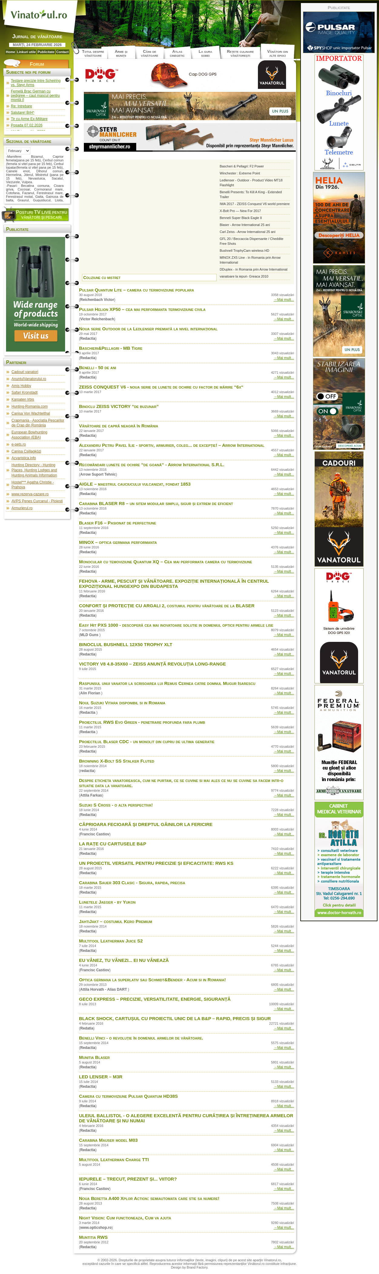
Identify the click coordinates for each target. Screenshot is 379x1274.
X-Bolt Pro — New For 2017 (240, 211)
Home (10, 52)
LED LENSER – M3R (100, 1076)
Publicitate (46, 52)
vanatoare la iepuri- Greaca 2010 (244, 276)
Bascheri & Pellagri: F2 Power (242, 166)
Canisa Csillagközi (26, 451)
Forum (37, 64)
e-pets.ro (19, 444)
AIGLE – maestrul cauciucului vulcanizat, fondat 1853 (135, 484)
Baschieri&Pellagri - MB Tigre (110, 348)
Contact (62, 52)
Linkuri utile (26, 52)
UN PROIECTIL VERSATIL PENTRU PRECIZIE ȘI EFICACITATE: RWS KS (156, 863)
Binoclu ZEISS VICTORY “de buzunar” (119, 406)
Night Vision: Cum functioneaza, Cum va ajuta (125, 1217)
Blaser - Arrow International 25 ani (245, 225)
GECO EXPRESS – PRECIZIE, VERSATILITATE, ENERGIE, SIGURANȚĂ (155, 999)
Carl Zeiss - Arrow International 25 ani (247, 232)
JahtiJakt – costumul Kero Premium (115, 921)
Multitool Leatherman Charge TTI (114, 1159)
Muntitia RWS (93, 1237)
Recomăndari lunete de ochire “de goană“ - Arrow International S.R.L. (151, 464)
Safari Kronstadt (25, 392)
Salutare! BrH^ (23, 112)
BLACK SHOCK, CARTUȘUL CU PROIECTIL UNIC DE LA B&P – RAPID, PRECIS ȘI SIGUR (175, 1018)
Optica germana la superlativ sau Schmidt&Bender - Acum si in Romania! (152, 979)
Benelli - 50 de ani (97, 367)
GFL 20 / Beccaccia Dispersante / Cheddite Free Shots (252, 241)
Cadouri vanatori (25, 372)
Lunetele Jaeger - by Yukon (107, 902)
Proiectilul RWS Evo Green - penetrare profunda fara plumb (142, 722)
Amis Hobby (21, 386)
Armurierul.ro (22, 508)
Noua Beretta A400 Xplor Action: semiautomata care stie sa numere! (149, 1198)
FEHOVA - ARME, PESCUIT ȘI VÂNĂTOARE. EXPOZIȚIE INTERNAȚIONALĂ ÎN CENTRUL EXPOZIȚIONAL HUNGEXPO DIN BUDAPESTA (174, 583)
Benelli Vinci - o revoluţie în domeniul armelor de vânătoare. (141, 1037)
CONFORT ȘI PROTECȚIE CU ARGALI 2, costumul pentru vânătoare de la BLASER (167, 605)
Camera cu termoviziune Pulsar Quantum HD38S (128, 1096)
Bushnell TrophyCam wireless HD (244, 250)
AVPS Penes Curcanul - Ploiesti (37, 501)
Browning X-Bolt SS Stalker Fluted (116, 760)
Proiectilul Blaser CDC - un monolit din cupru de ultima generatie (146, 741)
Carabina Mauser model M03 (108, 1140)
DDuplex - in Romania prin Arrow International (254, 269)
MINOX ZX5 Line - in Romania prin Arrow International (250, 260)
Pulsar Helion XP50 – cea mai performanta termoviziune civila (142, 309)
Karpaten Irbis (23, 399)
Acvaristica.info (24, 458)
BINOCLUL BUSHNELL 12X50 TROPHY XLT (125, 644)
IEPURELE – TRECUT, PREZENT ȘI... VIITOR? (128, 1178)
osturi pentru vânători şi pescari (41, 214)
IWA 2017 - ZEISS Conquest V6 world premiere (255, 204)
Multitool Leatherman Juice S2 (111, 940)
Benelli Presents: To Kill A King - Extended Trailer (251, 194)
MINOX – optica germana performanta (118, 542)
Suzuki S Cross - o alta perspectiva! (116, 804)
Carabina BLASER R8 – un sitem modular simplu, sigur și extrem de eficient (156, 503)
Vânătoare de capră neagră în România (118, 425)
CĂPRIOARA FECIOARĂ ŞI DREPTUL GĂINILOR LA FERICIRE (146, 824)
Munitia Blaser (94, 1057)
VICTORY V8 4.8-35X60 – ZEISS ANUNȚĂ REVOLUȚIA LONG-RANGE (152, 663)
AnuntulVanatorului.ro (29, 379)
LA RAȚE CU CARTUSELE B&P (112, 843)
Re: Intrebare (21, 106)
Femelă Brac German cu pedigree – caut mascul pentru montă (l (35, 95)
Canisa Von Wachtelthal (31, 413)
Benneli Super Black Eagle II (241, 218)
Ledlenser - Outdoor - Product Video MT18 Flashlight (251, 182)
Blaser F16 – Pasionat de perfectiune (117, 522)
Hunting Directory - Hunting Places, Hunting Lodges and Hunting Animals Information (34, 470)
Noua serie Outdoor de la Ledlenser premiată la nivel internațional (148, 328)
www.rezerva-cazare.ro (30, 494)
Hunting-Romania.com (30, 406)
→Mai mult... (284, 300)
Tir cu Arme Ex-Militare (29, 119)
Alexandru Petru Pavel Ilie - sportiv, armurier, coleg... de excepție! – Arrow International (171, 445)
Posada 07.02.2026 (26, 125)
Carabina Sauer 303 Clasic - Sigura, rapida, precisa (132, 882)
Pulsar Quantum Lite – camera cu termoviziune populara (136, 289)
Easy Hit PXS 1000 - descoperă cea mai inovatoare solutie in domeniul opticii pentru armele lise (176, 625)
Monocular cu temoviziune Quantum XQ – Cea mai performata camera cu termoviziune (165, 561)
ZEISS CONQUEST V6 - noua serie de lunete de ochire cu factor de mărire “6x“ (161, 386)
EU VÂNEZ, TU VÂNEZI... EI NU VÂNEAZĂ (124, 960)
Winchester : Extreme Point (240, 173)
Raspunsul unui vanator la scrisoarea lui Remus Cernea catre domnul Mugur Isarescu (167, 683)
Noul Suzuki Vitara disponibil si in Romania (122, 702)
